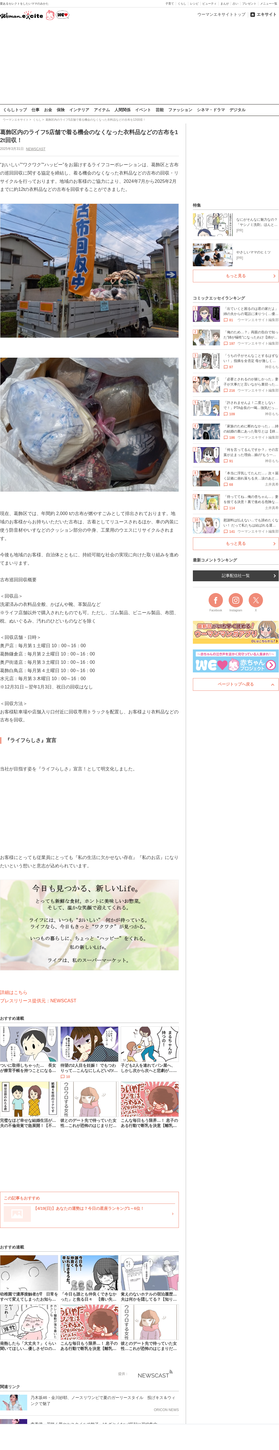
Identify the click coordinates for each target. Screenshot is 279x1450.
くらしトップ (15, 109)
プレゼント (249, 3)
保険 (61, 109)
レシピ (194, 3)
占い (235, 3)
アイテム (102, 109)
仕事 (35, 109)
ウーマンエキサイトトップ (221, 14)
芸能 (160, 109)
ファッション (180, 109)
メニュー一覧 (268, 3)
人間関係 (122, 109)
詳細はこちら (13, 992)
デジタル (237, 109)
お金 (48, 109)
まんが (224, 3)
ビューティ (209, 3)
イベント (143, 109)
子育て (169, 3)
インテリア (79, 109)
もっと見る (236, 275)
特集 (197, 205)
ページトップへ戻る (236, 684)
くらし (182, 3)
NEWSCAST (35, 149)
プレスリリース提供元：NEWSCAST (38, 1000)
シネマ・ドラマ (211, 109)
